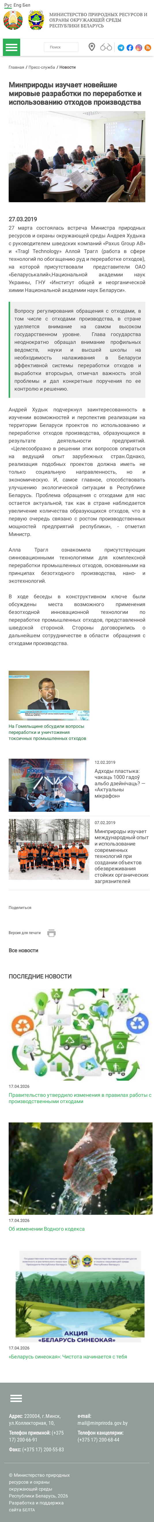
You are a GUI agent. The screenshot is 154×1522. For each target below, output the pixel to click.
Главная (16, 67)
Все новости (23, 950)
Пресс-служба (42, 67)
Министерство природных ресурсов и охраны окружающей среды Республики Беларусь (98, 20)
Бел (26, 5)
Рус (8, 5)
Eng (17, 5)
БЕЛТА (28, 1510)
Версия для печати (25, 932)
